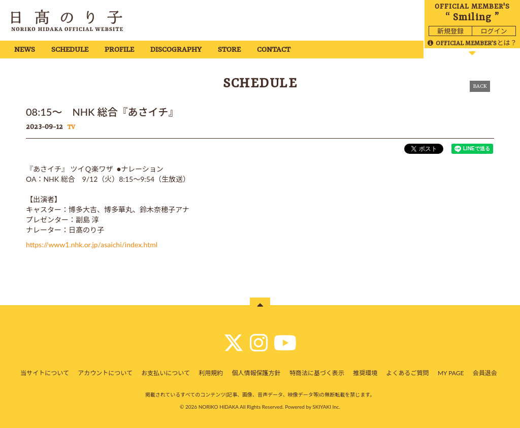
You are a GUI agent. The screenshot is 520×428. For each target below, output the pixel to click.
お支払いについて (165, 373)
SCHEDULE (69, 50)
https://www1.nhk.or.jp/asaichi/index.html (91, 244)
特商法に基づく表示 (316, 373)
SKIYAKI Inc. (326, 407)
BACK (480, 86)
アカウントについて (105, 373)
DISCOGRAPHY (176, 50)
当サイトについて (44, 373)
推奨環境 (365, 373)
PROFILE (119, 50)
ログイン (493, 31)
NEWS (24, 50)
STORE (229, 50)
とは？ (472, 43)
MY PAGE (451, 373)
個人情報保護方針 (256, 373)
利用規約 (211, 373)
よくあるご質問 (407, 373)
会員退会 (485, 373)
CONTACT (273, 50)
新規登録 (450, 31)
